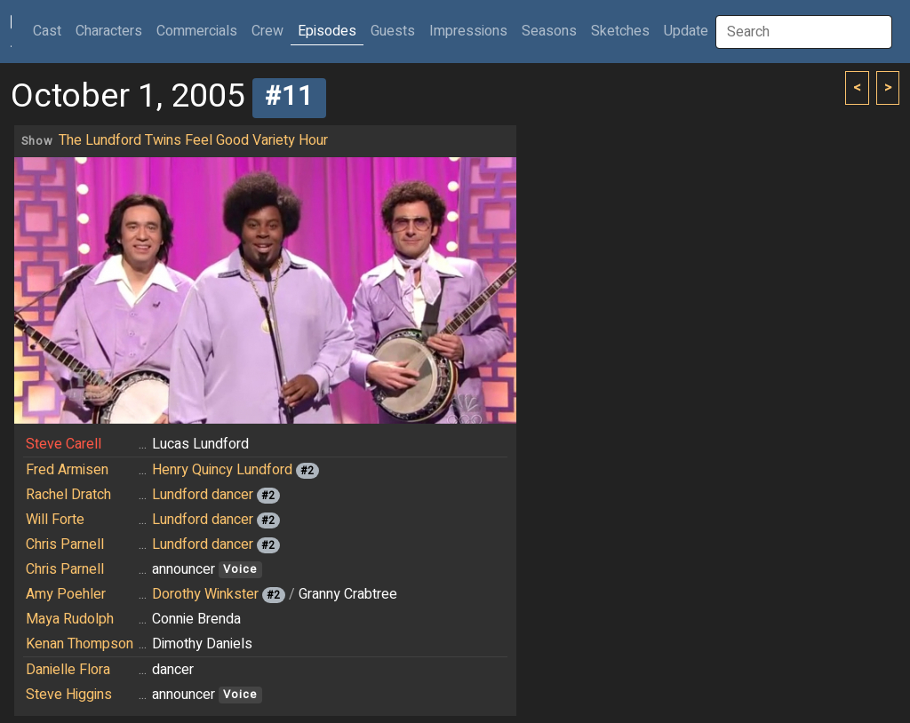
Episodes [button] (327, 31)
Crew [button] (267, 31)
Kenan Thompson (79, 644)
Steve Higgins (69, 694)
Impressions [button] (468, 31)
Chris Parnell (65, 544)
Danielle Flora (68, 669)
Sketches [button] (620, 31)
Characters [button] (109, 31)
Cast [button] (50, 31)
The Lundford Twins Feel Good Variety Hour (193, 140)
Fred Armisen (67, 470)
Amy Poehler (66, 594)
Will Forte (55, 519)
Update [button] (686, 31)
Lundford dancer (202, 494)
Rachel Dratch (68, 494)
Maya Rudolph (70, 619)
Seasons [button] (549, 31)
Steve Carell (63, 444)
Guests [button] (393, 31)
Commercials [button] (196, 31)
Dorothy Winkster (205, 594)
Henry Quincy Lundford (222, 470)
